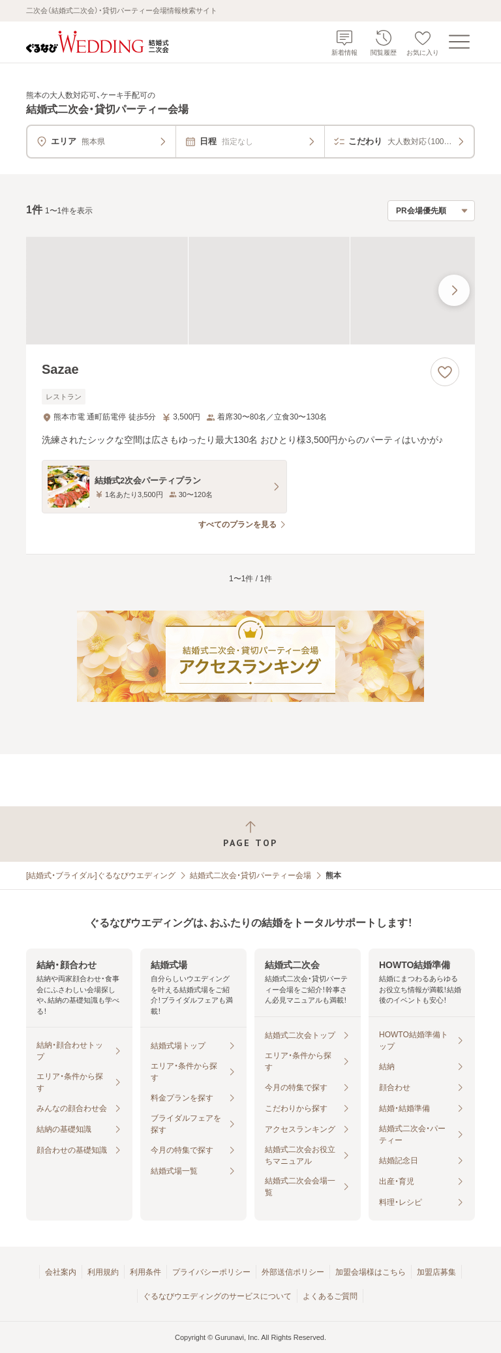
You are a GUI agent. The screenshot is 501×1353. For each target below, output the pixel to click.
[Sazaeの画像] (250, 290)
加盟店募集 (436, 1272)
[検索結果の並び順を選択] (431, 210)
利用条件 (145, 1272)
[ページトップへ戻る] (250, 834)
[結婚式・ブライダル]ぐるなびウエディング (100, 875)
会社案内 (60, 1272)
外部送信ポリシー (293, 1272)
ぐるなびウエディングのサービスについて (217, 1296)
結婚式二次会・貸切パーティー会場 (250, 875)
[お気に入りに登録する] (445, 371)
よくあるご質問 (330, 1296)
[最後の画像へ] (454, 290)
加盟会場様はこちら (370, 1272)
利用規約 (103, 1272)
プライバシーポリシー (211, 1272)
